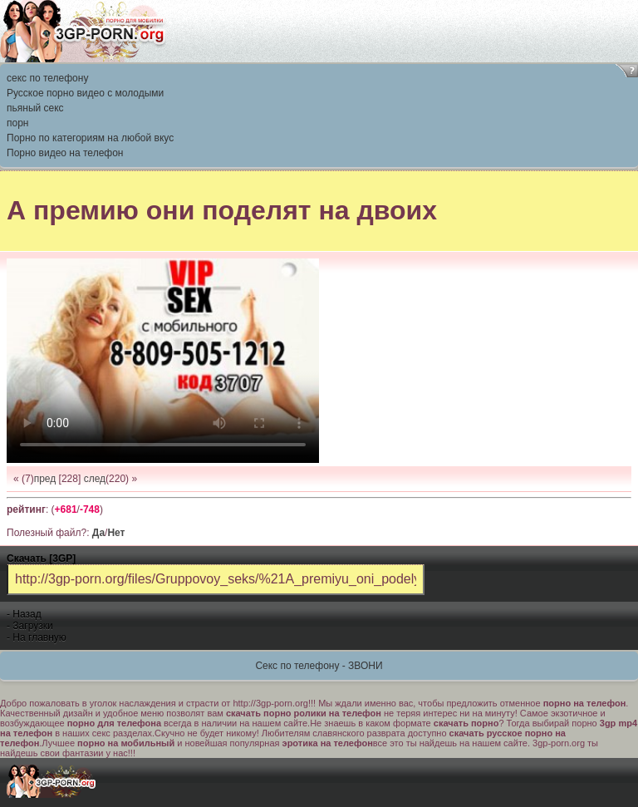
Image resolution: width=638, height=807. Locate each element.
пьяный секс (35, 108)
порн (17, 123)
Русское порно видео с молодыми (85, 93)
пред (45, 479)
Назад (26, 614)
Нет (116, 533)
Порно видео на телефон (65, 153)
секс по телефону (47, 78)
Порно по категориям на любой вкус (90, 138)
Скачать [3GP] (41, 558)
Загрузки (32, 626)
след (95, 479)
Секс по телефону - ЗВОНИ (318, 666)
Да (98, 533)
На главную (39, 637)
